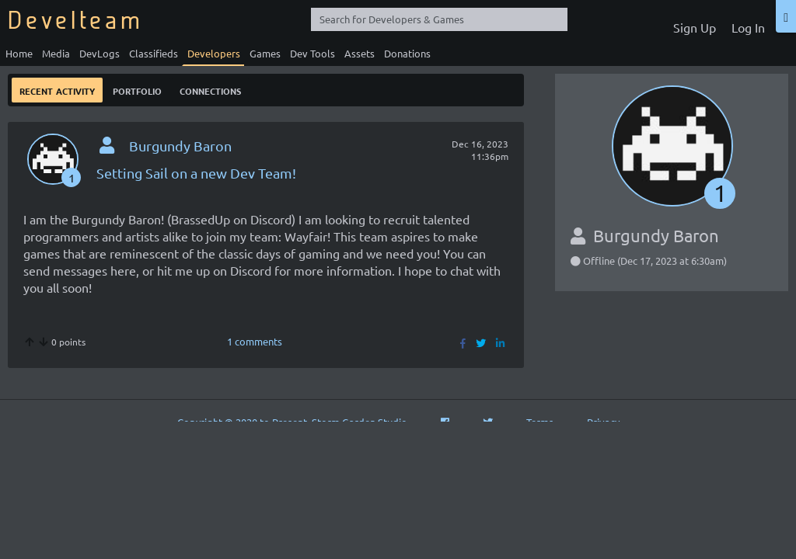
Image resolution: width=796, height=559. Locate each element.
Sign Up (694, 27)
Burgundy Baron (180, 145)
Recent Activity (57, 90)
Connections (210, 90)
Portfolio (137, 90)
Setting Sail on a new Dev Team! (196, 173)
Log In (748, 27)
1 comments (254, 341)
